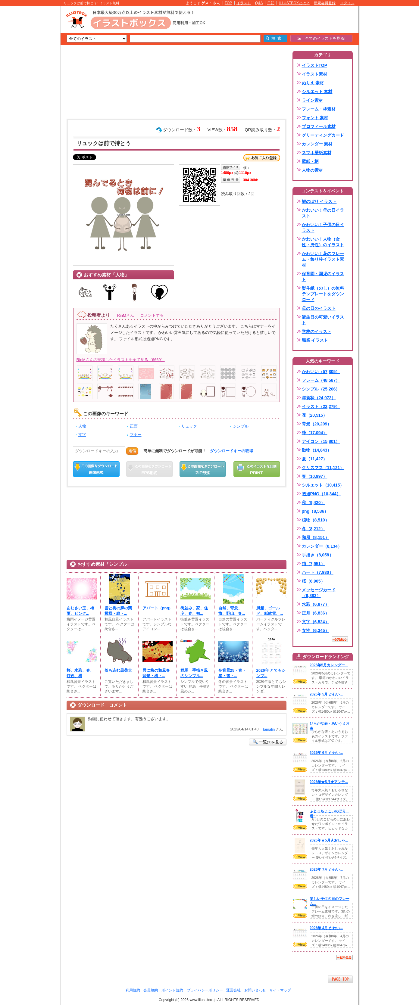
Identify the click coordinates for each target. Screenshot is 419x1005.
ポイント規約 (172, 990)
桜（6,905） (313, 581)
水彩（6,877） (315, 604)
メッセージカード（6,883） (319, 592)
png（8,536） (315, 511)
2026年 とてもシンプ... (271, 673)
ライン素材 (312, 100)
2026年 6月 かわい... (326, 753)
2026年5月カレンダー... (329, 665)
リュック (189, 426)
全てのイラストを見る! (321, 38)
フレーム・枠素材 (319, 109)
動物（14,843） (317, 450)
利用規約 (133, 990)
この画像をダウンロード (96, 469)
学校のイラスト (316, 331)
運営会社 (233, 990)
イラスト (243, 3)
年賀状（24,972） (319, 397)
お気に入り (261, 157)
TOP (228, 3)
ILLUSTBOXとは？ (294, 3)
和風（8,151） (315, 537)
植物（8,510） (315, 520)
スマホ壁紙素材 (316, 152)
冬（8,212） (313, 528)
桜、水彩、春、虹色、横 (80, 673)
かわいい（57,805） (321, 371)
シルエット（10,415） (323, 485)
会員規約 (150, 990)
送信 (132, 451)
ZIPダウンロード (203, 469)
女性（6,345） (315, 630)
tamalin (269, 729)
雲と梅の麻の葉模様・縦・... (118, 611)
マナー (136, 434)
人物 (82, 426)
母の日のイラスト (319, 308)
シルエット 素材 (317, 91)
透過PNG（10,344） (321, 493)
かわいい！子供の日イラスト (323, 227)
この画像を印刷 (256, 469)
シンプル (241, 426)
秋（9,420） (313, 502)
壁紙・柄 (310, 161)
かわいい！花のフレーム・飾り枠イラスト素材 (323, 259)
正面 (134, 426)
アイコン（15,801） (321, 441)
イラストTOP (314, 65)
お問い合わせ (255, 990)
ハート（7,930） (317, 572)
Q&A (259, 3)
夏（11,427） (314, 458)
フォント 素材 (315, 117)
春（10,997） (314, 476)
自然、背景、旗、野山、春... (231, 611)
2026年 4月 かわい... (326, 928)
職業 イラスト (315, 340)
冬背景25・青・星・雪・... (232, 673)
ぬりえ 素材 (313, 82)
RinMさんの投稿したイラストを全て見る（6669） (121, 359)
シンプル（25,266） (321, 389)
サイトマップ (280, 990)
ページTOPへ (340, 979)
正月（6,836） (315, 613)
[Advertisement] (32, 99)
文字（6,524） (315, 621)
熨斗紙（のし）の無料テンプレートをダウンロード (323, 294)
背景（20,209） (317, 424)
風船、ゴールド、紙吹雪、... (269, 611)
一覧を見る (340, 639)
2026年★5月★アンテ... (329, 782)
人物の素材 (312, 170)
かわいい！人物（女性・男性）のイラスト (323, 242)
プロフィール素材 (319, 126)
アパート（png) (156, 608)
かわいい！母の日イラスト (323, 213)
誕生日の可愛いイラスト (323, 320)
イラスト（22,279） (321, 406)
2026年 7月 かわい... (326, 869)
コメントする (152, 315)
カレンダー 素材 (317, 144)
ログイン (347, 3)
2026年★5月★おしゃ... (329, 840)
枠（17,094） (314, 432)
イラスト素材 (314, 74)
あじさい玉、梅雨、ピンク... (80, 611)
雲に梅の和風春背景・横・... (156, 673)
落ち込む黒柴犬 (118, 670)
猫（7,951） (313, 563)
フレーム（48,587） (321, 380)
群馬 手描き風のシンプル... (194, 673)
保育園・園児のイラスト (323, 276)
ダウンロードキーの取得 (231, 451)
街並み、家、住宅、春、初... (194, 611)
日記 (270, 3)
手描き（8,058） (317, 554)
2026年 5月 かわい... (326, 694)
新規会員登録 (325, 3)
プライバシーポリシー (205, 990)
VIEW (300, 681)
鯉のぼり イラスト (319, 201)
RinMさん (125, 315)
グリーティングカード (323, 135)
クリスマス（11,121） (323, 467)
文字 (82, 434)
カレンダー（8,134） (322, 546)
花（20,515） (314, 415)
